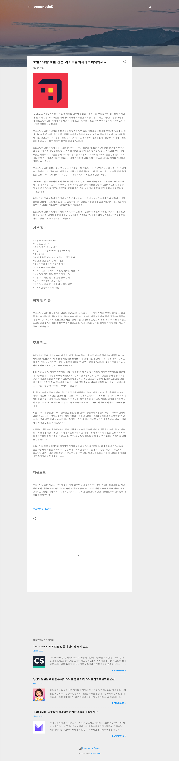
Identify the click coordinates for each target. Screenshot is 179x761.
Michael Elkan (96, 754)
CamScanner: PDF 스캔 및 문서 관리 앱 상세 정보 (60, 646)
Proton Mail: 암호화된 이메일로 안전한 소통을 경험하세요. (65, 711)
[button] (124, 62)
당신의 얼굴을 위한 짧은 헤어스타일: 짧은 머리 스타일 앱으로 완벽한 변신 (74, 679)
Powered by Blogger (89, 748)
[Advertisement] (143, 56)
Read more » (119, 670)
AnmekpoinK (43, 7)
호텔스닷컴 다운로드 (42, 508)
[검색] (150, 7)
